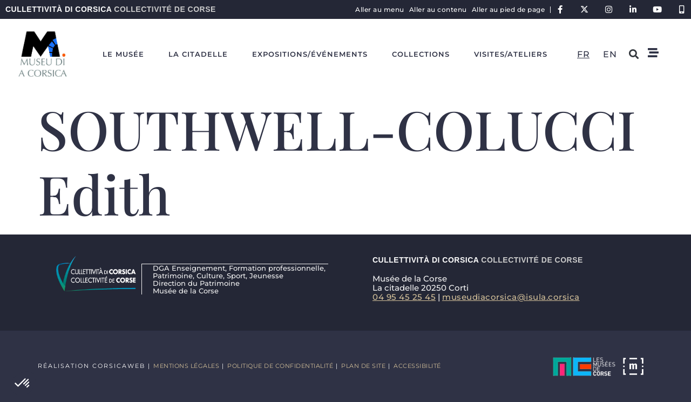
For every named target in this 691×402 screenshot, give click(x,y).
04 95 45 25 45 (404, 297)
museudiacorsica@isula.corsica (511, 297)
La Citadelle (198, 54)
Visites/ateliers (510, 54)
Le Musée (123, 54)
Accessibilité (417, 366)
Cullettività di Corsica (110, 9)
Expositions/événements (310, 54)
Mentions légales (186, 366)
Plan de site (363, 366)
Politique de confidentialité (280, 366)
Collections (421, 54)
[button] (23, 384)
